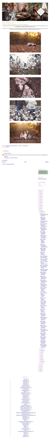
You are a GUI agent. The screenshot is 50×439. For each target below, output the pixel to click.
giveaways (25, 400)
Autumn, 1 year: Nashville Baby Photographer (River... (44, 245)
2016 (40, 205)
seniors (25, 425)
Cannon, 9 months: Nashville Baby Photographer (43, 334)
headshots (25, 401)
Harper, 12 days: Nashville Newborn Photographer (43, 326)
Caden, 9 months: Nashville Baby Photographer (43, 341)
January (41, 362)
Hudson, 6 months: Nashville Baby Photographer (43, 338)
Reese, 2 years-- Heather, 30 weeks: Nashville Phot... (43, 277)
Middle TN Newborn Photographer (24, 412)
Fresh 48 (25, 397)
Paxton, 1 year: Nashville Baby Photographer (43, 218)
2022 (40, 196)
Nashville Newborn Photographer (24, 415)
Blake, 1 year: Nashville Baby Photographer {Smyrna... (44, 266)
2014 (40, 208)
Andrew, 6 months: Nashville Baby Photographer (43, 273)
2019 (40, 200)
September (42, 350)
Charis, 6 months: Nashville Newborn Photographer (43, 228)
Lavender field (25, 405)
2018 (40, 202)
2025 (40, 191)
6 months (25, 381)
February (41, 361)
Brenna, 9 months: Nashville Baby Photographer (43, 249)
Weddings (25, 436)
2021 (40, 197)
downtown (25, 396)
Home (25, 161)
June (41, 355)
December (42, 211)
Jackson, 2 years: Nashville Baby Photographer (43, 322)
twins (25, 433)
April (41, 358)
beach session (25, 386)
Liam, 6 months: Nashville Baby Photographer (43, 232)
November (42, 213)
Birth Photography (25, 387)
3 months (25, 380)
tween (25, 432)
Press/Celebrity (25, 422)
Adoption (25, 384)
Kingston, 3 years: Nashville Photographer (43, 299)
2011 (40, 366)
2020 (40, 199)
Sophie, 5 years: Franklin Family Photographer (43, 314)
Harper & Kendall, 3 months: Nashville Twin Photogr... (43, 345)
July (41, 353)
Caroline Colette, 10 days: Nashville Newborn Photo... (43, 236)
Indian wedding (25, 402)
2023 (40, 194)
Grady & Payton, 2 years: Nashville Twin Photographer (44, 330)
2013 (40, 210)
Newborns (24, 417)
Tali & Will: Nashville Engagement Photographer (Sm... (43, 225)
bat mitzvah (25, 385)
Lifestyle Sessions (25, 406)
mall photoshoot (25, 410)
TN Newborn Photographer (24, 431)
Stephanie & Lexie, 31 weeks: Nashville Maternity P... (43, 318)
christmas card (25, 392)
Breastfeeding (25, 390)
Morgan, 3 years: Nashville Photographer (42, 310)
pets (25, 420)
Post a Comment (4, 160)
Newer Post (4, 161)
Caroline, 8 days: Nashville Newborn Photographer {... (43, 285)
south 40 (25, 427)
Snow (25, 426)
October (41, 348)
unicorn (25, 435)
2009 (40, 369)
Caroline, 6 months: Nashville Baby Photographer (43, 302)
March (41, 359)
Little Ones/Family (24, 407)
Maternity (24, 411)
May (41, 356)
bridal (25, 391)
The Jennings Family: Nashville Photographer (43, 306)
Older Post (46, 161)
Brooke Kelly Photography (42, 178)
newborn (25, 416)
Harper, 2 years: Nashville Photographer (42, 253)
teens (25, 430)
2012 (40, 364)
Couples (25, 395)
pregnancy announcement (25, 421)
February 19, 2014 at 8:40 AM (10, 157)
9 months (25, 382)
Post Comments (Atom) (10, 164)
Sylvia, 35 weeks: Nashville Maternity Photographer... (43, 281)
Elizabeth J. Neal (7, 153)
